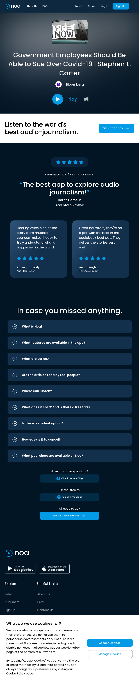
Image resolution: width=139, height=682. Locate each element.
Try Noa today (116, 128)
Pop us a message (69, 497)
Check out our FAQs (69, 478)
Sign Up (120, 6)
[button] (69, 326)
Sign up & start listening (69, 516)
